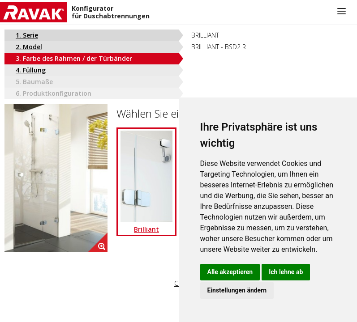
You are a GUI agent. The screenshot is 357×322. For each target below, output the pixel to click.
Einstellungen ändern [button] (237, 290)
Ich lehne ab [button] (286, 271)
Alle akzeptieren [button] (230, 271)
